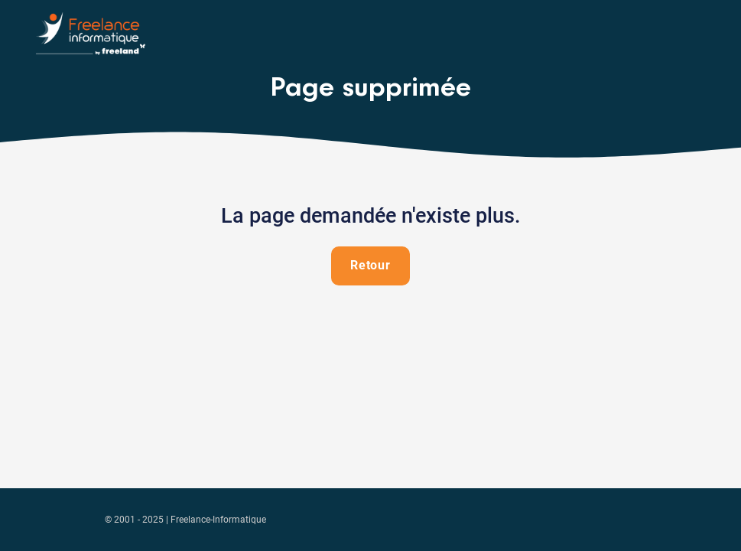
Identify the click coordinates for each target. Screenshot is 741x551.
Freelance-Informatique (218, 519)
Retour (371, 265)
